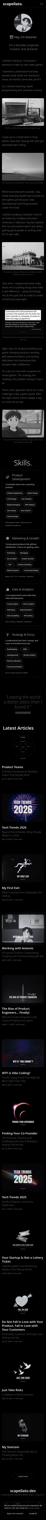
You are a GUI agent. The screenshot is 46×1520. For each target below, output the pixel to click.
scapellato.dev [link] (23, 1491)
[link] (23, 759)
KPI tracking (28, 616)
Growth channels (28, 559)
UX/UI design (11, 499)
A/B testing (11, 610)
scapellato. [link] (13, 4)
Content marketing (24, 565)
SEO (10, 565)
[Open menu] (41, 4)
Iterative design (12, 516)
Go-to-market (12, 559)
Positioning (11, 553)
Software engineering (14, 493)
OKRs (25, 649)
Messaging (24, 553)
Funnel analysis (12, 604)
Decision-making (29, 655)
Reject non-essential (15, 1513)
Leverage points (12, 655)
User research (26, 511)
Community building (31, 570)
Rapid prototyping (13, 505)
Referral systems (13, 570)
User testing (11, 511)
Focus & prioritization (14, 667)
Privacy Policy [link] (33, 1508)
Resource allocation (14, 661)
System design (32, 493)
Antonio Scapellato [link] (23, 713)
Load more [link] (23, 1476)
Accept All (33, 1513)
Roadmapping (12, 649)
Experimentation (26, 610)
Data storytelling (13, 616)
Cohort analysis (28, 604)
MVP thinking (29, 505)
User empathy (26, 499)
